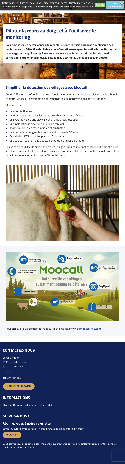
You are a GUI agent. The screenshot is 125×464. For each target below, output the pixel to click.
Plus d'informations (115, 5)
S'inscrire (12, 435)
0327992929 (14, 378)
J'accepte (100, 5)
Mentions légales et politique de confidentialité (27, 405)
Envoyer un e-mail (18, 386)
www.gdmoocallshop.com (85, 329)
